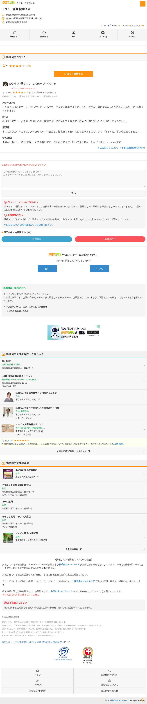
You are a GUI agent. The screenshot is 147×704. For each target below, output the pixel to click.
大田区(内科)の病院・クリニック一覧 (73, 451)
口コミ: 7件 (7, 441)
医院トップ (14, 36)
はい (47, 268)
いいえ (99, 268)
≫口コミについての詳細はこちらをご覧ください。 (29, 225)
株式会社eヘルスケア (69, 564)
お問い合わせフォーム (61, 591)
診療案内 (44, 36)
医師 (73, 36)
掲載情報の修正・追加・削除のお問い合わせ (27, 307)
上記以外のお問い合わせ (18, 311)
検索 (143, 700)
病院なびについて (109, 684)
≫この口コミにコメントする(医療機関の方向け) (121, 147)
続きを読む (119, 444)
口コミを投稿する (73, 73)
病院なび (8, 2)
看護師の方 (110, 239)
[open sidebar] (142, 4)
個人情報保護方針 (109, 690)
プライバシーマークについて (63, 659)
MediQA (38, 684)
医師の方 (36, 239)
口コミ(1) (103, 36)
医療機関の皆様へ (109, 674)
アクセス (132, 36)
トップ (37, 674)
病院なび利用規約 (37, 690)
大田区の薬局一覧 (74, 549)
